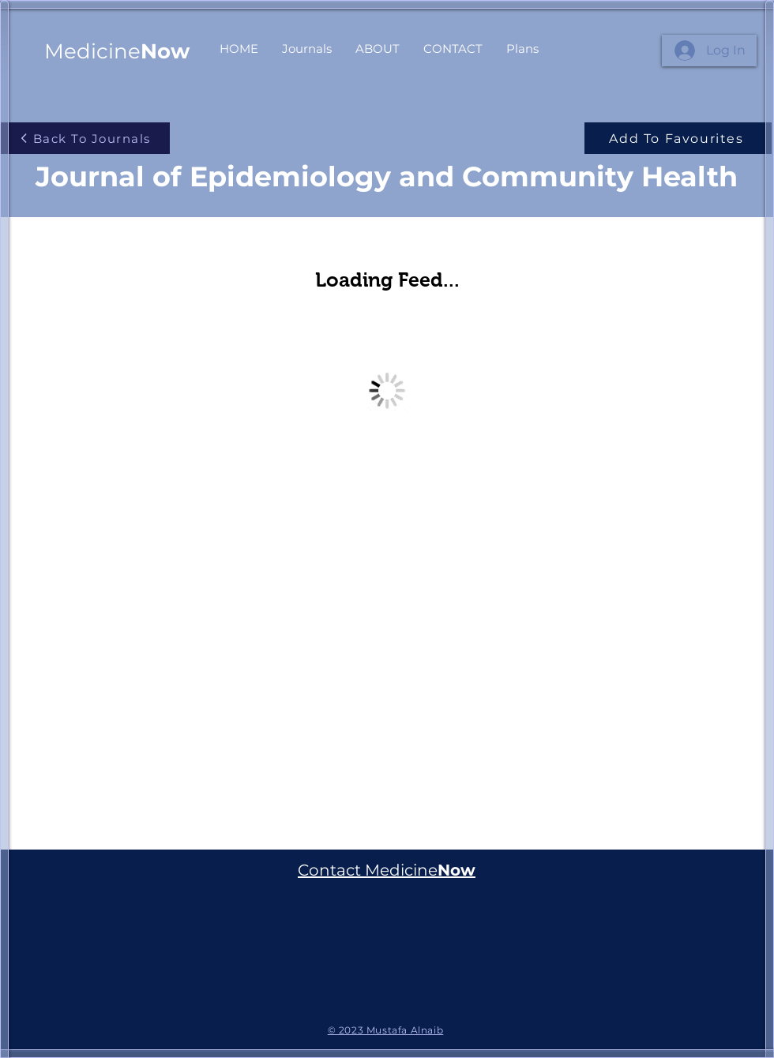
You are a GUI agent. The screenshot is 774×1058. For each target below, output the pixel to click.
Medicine (117, 51)
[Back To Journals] (85, 138)
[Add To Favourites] (678, 138)
